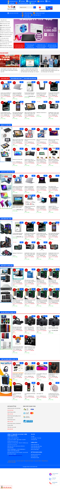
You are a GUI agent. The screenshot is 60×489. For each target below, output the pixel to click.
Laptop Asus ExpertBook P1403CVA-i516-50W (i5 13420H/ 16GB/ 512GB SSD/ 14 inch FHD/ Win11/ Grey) (42, 207)
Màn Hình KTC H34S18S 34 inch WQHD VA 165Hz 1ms (42, 254)
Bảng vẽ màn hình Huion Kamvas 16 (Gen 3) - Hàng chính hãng (41, 160)
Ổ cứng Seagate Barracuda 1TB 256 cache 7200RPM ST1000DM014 (30, 93)
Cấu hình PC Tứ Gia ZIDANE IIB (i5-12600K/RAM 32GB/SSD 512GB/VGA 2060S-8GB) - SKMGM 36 (18, 301)
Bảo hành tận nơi (37, 15)
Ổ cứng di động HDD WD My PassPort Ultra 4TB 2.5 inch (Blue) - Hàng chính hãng (18, 347)
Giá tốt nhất (26, 15)
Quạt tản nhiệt (37, 460)
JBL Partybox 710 (40, 393)
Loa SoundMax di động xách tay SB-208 (42, 374)
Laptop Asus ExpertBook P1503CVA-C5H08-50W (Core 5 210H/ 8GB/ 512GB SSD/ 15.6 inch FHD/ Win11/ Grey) (18, 93)
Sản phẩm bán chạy (16, 78)
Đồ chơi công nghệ (12, 462)
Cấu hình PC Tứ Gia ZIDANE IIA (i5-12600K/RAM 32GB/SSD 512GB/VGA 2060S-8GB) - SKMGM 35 (30, 301)
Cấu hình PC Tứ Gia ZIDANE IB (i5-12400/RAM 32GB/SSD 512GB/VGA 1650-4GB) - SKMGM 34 (42, 301)
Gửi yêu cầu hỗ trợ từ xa (36, 454)
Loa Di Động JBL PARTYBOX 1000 (30, 394)
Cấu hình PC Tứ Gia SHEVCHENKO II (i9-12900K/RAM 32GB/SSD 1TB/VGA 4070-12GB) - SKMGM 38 (41, 281)
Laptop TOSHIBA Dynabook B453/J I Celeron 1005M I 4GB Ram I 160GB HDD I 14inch (18, 207)
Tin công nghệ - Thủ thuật (36, 438)
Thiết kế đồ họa (45, 460)
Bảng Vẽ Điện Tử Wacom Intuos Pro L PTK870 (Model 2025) (54, 160)
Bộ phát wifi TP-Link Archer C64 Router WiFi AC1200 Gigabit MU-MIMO (41, 93)
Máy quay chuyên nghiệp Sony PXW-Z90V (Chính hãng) (17, 328)
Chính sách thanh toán (35, 447)
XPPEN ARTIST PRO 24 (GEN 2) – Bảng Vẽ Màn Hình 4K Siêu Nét (30, 160)
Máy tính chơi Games (29, 460)
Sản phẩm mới (5, 78)
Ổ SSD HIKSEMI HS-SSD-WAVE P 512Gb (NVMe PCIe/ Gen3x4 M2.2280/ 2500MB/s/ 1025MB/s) (6, 113)
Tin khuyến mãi (34, 439)
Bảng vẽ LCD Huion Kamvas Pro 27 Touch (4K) (54, 140)
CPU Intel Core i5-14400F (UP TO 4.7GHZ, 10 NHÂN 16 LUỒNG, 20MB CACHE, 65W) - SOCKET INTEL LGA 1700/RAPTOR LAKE (30, 281)
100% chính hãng (28, 13)
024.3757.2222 (43, 9)
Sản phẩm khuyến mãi (30, 78)
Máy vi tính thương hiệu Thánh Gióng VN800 (17, 281)
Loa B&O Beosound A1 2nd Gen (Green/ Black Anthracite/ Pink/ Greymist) (54, 394)
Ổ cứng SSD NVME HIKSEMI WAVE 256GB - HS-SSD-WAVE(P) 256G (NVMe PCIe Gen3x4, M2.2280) (54, 93)
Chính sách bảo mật (35, 444)
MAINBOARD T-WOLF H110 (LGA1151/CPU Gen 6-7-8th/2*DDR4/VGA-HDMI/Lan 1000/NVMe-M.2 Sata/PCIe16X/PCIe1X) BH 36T (54, 254)
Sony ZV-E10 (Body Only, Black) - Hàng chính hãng (29, 328)
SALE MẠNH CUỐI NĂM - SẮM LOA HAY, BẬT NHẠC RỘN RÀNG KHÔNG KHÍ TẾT (29, 70)
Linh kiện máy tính (20, 460)
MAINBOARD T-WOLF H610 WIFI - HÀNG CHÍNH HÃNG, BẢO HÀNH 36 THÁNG (54, 113)
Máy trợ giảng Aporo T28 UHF (30, 373)
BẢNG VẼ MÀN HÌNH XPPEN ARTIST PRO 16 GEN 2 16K (30, 113)
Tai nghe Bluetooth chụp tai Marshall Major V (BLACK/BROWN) (53, 374)
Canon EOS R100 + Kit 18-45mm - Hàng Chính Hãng (41, 328)
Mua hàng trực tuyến (35, 457)
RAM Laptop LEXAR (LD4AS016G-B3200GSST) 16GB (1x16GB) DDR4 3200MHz (53, 187)
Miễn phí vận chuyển (40, 13)
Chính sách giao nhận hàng (36, 446)
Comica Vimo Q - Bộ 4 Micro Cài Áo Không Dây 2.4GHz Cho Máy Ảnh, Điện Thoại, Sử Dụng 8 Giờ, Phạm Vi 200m (18, 374)
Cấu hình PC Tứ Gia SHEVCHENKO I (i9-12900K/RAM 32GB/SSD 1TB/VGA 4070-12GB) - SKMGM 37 (53, 281)
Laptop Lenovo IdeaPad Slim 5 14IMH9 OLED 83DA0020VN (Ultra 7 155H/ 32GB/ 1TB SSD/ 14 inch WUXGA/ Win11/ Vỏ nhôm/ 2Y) (30, 207)
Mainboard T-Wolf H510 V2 (41, 112)
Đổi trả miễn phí (27, 16)
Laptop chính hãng (11, 460)
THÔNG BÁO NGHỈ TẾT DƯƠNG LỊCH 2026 (9, 69)
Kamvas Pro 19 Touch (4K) (17, 159)
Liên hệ (14, 332)
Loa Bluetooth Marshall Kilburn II (17, 394)
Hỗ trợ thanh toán (34, 455)
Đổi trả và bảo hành (35, 449)
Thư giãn (32, 436)
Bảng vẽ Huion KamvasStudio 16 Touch (30, 140)
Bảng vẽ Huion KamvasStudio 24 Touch (42, 140)
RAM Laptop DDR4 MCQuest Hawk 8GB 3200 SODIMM (18, 113)
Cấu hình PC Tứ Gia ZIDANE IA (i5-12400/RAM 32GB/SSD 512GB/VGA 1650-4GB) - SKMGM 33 (54, 301)
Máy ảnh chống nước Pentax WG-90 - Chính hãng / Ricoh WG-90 (30, 347)
